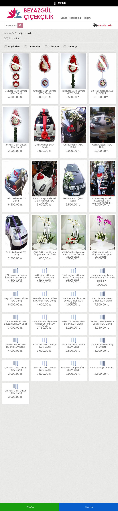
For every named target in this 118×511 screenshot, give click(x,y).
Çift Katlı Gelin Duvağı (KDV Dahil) (44, 92)
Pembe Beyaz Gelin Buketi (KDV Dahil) (16, 345)
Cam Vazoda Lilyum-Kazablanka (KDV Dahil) (102, 276)
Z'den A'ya (72, 46)
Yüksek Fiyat (34, 46)
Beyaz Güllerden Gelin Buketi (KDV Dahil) (102, 322)
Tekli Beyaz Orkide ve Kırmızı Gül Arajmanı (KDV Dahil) (73, 276)
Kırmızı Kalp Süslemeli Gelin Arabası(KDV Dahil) (44, 199)
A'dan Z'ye (54, 46)
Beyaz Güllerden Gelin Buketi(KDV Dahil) (73, 322)
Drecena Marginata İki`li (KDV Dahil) (73, 368)
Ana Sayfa (9, 33)
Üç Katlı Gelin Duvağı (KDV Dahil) (16, 92)
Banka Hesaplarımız (71, 17)
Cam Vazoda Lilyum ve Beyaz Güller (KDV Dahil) (73, 299)
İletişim (87, 17)
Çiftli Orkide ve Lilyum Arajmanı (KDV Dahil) (44, 253)
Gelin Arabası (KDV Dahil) (45, 145)
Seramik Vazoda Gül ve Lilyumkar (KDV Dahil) (45, 299)
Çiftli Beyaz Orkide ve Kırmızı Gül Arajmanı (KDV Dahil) (16, 276)
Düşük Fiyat (14, 46)
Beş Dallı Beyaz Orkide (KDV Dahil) (16, 299)
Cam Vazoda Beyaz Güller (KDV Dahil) (102, 299)
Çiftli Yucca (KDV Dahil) (102, 367)
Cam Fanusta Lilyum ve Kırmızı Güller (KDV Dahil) (44, 322)
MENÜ (62, 3)
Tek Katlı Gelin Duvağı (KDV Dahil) (73, 92)
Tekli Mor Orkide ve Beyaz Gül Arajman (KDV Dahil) (44, 276)
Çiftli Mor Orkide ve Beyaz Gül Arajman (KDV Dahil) (102, 253)
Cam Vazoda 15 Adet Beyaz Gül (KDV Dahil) (16, 322)
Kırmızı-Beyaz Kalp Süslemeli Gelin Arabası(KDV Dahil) (102, 199)
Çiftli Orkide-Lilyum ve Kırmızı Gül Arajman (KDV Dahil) (73, 253)
